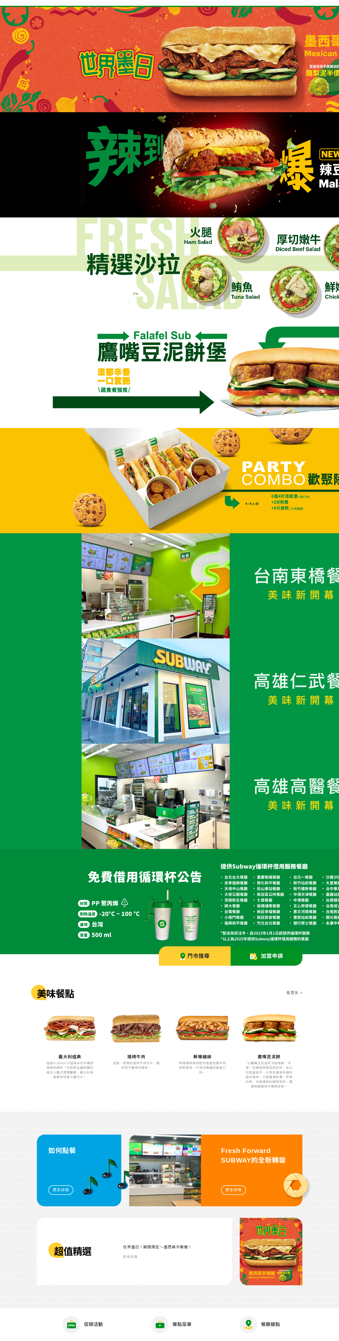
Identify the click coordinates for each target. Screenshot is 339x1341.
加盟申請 (266, 956)
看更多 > (294, 993)
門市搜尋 (195, 956)
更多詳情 (61, 1190)
